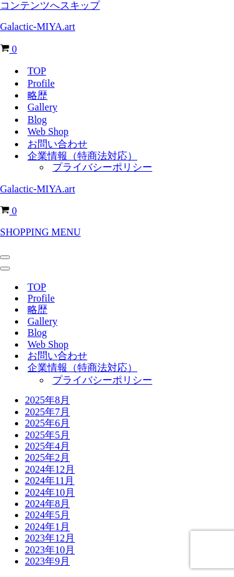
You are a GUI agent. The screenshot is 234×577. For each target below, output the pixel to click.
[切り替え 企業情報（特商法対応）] (218, 368)
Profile (41, 83)
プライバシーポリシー (102, 167)
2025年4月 (47, 446)
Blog (37, 119)
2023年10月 (50, 550)
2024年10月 (50, 492)
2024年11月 (49, 480)
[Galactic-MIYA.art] (117, 26)
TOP (36, 71)
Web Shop (48, 131)
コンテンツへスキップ (50, 5)
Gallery (42, 107)
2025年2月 (47, 457)
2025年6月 (47, 423)
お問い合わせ (57, 144)
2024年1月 (47, 526)
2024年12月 (50, 469)
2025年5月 (47, 435)
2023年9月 (47, 561)
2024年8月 (47, 503)
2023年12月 (50, 538)
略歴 (37, 95)
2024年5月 (47, 515)
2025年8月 (47, 400)
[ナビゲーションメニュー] (5, 257)
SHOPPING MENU (40, 232)
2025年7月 (47, 412)
